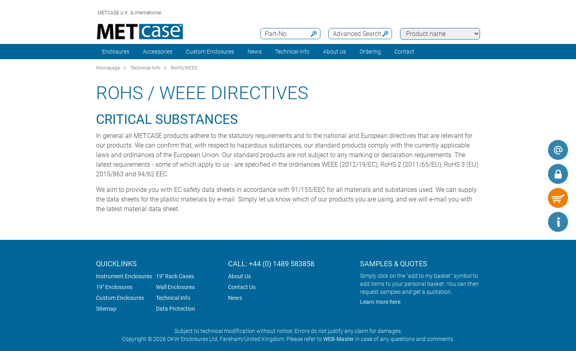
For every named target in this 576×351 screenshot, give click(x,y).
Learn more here (380, 302)
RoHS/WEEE (184, 68)
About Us (239, 276)
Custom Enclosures (210, 51)
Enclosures (115, 51)
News (255, 51)
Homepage (108, 68)
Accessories (157, 51)
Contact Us (242, 287)
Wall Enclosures (175, 287)
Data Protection (175, 308)
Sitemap (106, 308)
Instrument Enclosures (124, 276)
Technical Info (145, 68)
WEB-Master (338, 339)
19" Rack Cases (175, 276)
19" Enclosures (114, 287)
